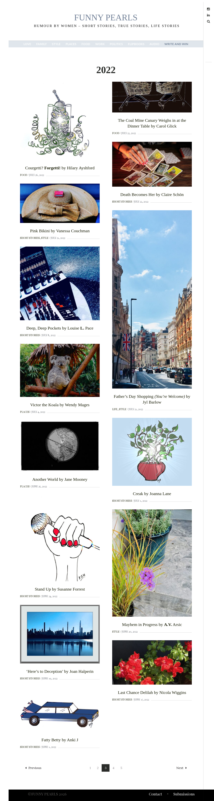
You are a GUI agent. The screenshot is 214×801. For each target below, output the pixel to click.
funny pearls (105, 17)
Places (25, 412)
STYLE (56, 44)
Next (181, 768)
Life (115, 409)
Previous (33, 768)
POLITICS (116, 44)
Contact (155, 794)
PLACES (71, 44)
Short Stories (122, 201)
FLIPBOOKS (136, 44)
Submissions (184, 794)
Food (23, 175)
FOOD (85, 44)
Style (45, 238)
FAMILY (41, 44)
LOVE (27, 44)
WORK (100, 44)
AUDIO (154, 44)
